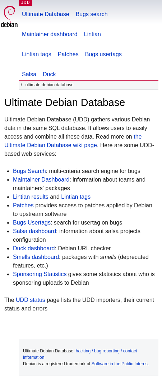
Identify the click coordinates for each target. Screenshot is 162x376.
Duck (49, 74)
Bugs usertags (103, 54)
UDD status (30, 300)
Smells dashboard (36, 257)
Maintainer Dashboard (41, 180)
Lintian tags (36, 54)
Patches (68, 54)
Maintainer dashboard (50, 34)
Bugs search (92, 14)
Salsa (29, 74)
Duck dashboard (34, 248)
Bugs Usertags (32, 223)
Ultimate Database (45, 14)
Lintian (92, 34)
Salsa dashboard (34, 231)
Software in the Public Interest (120, 363)
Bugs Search (29, 171)
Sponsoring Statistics (39, 274)
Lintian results (30, 197)
